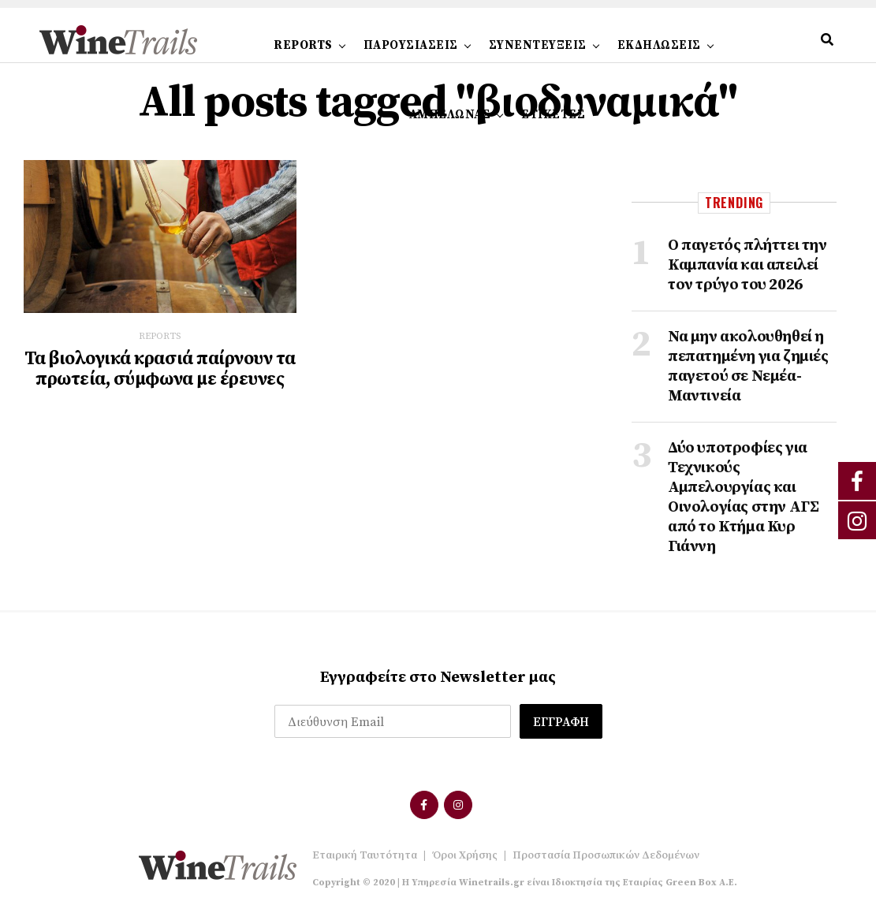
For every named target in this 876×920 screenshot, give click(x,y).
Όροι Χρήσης (465, 855)
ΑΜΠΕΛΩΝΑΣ (450, 114)
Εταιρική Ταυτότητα (364, 855)
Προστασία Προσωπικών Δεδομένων (606, 855)
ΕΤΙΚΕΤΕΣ (553, 114)
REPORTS (303, 45)
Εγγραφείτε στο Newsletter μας (438, 677)
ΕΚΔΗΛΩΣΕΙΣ (659, 45)
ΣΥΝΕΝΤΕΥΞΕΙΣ (538, 45)
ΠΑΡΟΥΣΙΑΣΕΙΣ (410, 45)
